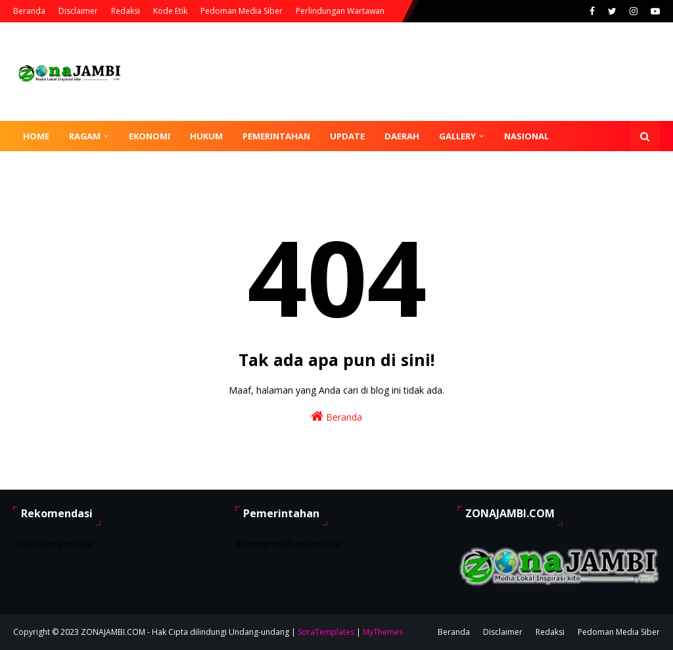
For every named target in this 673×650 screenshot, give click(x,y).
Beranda (29, 10)
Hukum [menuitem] (206, 136)
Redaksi (125, 10)
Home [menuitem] (36, 136)
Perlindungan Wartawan (340, 10)
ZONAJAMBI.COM (113, 632)
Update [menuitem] (347, 136)
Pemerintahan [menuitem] (276, 136)
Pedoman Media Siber (241, 10)
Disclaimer (78, 10)
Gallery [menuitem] (457, 136)
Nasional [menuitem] (526, 136)
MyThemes (383, 632)
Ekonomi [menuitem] (149, 136)
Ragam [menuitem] (85, 136)
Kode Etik (170, 10)
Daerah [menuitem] (401, 136)
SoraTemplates (326, 632)
